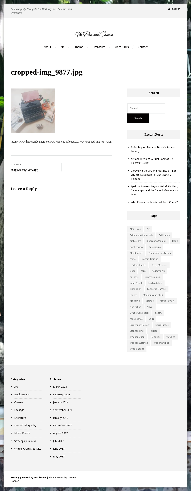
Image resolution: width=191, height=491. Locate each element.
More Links (121, 46)
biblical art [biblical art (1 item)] (135, 240)
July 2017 (58, 441)
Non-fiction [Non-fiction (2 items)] (135, 306)
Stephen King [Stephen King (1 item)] (137, 330)
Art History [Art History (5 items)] (164, 235)
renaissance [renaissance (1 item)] (136, 318)
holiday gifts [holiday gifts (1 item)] (158, 270)
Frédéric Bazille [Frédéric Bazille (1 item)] (138, 265)
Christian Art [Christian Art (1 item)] (136, 253)
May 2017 (59, 456)
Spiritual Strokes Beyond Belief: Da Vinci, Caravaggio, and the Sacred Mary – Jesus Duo (154, 190)
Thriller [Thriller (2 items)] (153, 330)
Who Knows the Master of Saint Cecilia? (154, 202)
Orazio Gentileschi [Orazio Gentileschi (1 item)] (139, 312)
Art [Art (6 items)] (148, 229)
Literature (98, 46)
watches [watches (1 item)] (170, 336)
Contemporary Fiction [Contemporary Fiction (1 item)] (159, 253)
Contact (142, 46)
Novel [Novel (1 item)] (150, 306)
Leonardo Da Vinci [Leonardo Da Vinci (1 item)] (156, 288)
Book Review (22, 394)
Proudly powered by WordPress (28, 477)
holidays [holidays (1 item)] (134, 277)
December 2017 (62, 425)
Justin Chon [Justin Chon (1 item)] (135, 288)
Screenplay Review (25, 441)
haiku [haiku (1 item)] (143, 270)
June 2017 (59, 448)
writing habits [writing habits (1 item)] (137, 348)
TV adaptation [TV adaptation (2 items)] (137, 336)
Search (176, 9)
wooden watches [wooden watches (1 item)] (139, 342)
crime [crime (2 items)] (133, 258)
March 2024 (60, 386)
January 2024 (60, 402)
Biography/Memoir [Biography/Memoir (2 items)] (156, 240)
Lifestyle (19, 410)
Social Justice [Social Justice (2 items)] (162, 325)
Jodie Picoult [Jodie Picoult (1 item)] (136, 283)
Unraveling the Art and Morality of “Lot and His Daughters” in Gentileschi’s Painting (153, 174)
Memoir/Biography (25, 425)
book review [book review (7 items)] (136, 247)
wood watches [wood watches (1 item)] (161, 342)
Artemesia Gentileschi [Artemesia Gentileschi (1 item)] (141, 235)
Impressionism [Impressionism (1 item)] (153, 277)
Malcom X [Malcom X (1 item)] (135, 300)
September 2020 (62, 410)
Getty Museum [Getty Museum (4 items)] (159, 265)
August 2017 (60, 433)
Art (62, 46)
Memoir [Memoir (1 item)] (150, 300)
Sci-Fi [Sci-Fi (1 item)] (151, 318)
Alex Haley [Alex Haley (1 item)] (135, 229)
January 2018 (60, 417)
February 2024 (61, 394)
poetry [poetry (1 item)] (158, 312)
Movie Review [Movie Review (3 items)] (167, 300)
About (47, 46)
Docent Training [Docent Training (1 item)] (150, 258)
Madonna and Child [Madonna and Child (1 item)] (153, 295)
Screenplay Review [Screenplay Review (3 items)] (140, 325)
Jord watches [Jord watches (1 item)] (155, 283)
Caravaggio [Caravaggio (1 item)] (155, 247)
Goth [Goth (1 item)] (132, 270)
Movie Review (22, 433)
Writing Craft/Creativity (27, 448)
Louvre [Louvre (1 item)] (133, 295)
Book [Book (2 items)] (175, 240)
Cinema (78, 46)
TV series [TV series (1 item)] (155, 336)
